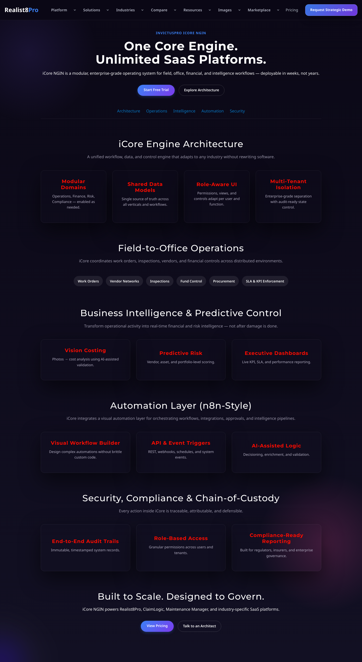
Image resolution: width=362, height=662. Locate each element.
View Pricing (157, 626)
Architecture (128, 111)
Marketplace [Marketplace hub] (259, 10)
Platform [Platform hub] (59, 10)
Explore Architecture (201, 90)
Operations (156, 111)
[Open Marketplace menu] (278, 10)
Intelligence (184, 111)
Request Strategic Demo (331, 10)
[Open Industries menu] (142, 10)
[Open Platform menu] (74, 10)
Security (237, 111)
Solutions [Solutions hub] (91, 10)
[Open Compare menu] (174, 10)
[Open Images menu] (239, 10)
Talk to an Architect (199, 626)
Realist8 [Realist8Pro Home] (21, 10)
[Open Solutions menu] (107, 10)
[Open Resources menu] (209, 10)
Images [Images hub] (225, 10)
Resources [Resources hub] (193, 10)
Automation (212, 111)
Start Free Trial (156, 90)
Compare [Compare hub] (159, 10)
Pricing (292, 10)
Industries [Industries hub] (125, 10)
